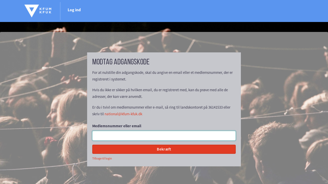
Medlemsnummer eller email (116, 125)
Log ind (292, 9)
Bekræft (164, 149)
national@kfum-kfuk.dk (123, 113)
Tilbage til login (102, 158)
